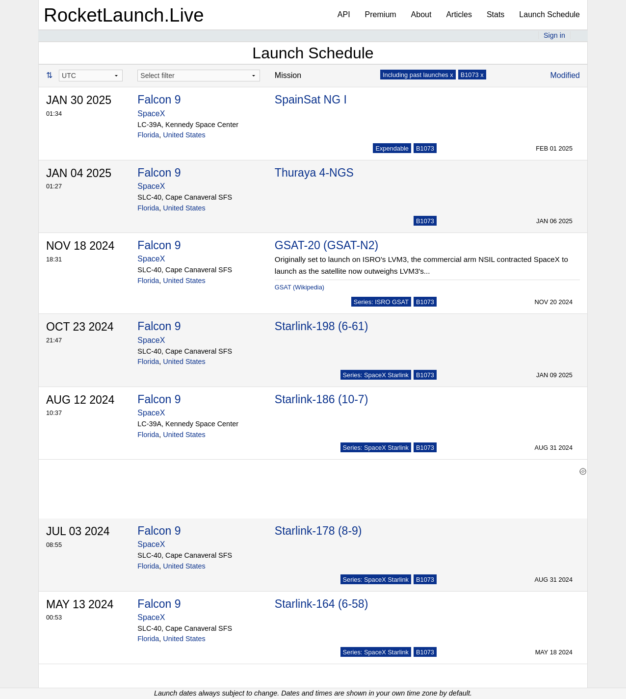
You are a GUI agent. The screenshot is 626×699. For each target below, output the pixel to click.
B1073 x (472, 74)
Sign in (554, 35)
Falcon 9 (159, 99)
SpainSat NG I (311, 99)
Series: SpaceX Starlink (376, 375)
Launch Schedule (549, 14)
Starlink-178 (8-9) (318, 525)
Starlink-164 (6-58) (321, 599)
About (421, 14)
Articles (458, 14)
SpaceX (151, 113)
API (344, 14)
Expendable (392, 148)
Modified (565, 75)
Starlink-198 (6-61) (321, 326)
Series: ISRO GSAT (381, 302)
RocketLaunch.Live (124, 15)
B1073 (425, 148)
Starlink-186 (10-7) (321, 399)
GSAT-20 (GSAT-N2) (326, 245)
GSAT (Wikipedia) (299, 287)
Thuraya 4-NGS (314, 172)
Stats (495, 14)
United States (184, 135)
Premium (380, 14)
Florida (148, 135)
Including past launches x (418, 74)
